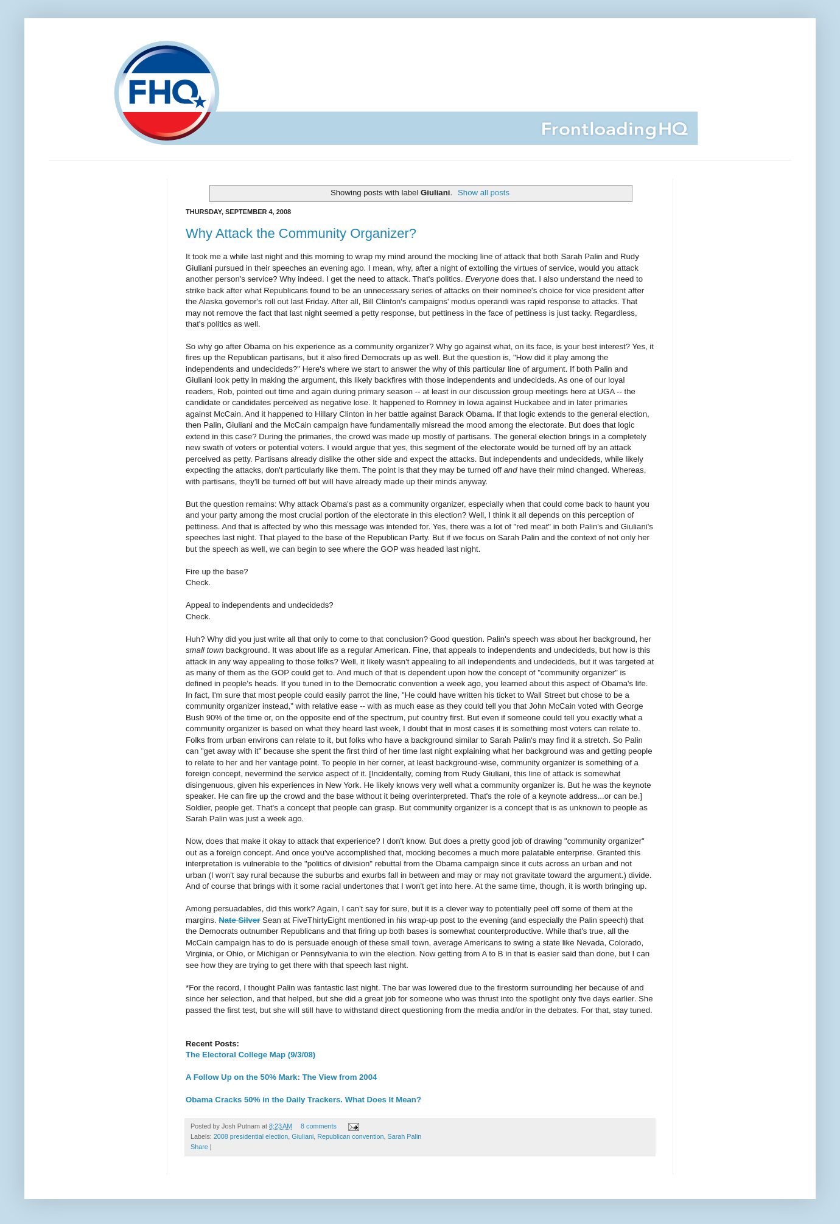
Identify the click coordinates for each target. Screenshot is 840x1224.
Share (199, 1146)
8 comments (319, 1126)
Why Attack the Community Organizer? (301, 233)
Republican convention (350, 1136)
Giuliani (302, 1136)
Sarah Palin (405, 1136)
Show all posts (483, 192)
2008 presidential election (251, 1136)
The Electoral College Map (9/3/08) (250, 1054)
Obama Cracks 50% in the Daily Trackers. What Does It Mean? (303, 1099)
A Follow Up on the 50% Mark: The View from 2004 (281, 1077)
